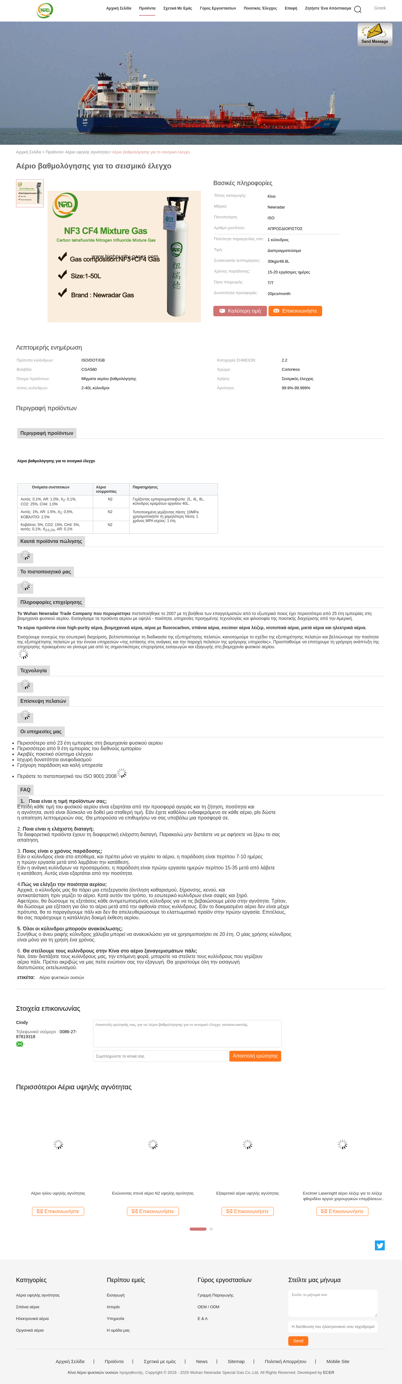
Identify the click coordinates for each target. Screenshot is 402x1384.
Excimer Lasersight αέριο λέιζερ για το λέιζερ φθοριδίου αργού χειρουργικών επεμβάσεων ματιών (342, 1196)
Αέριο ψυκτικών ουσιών (61, 977)
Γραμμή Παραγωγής (215, 1295)
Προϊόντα (147, 8)
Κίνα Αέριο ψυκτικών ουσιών (93, 1372)
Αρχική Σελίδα (118, 8)
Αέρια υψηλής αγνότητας (38, 1295)
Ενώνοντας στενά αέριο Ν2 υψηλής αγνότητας (153, 1193)
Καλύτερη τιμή (240, 311)
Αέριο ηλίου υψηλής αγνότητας (58, 1193)
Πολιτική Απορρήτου (285, 1361)
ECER (328, 1372)
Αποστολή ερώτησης (255, 1055)
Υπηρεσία (115, 1318)
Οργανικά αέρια (30, 1330)
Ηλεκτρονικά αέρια (32, 1318)
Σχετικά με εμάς (177, 8)
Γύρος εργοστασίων (218, 8)
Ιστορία (113, 1307)
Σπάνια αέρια (27, 1307)
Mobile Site (337, 1361)
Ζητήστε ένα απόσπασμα (328, 8)
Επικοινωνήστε (295, 311)
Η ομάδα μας (118, 1330)
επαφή (291, 8)
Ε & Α (203, 1318)
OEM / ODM (208, 1307)
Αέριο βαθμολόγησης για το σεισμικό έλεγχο (151, 152)
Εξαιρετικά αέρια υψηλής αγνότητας (247, 1193)
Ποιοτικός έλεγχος (260, 8)
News (202, 1361)
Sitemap (236, 1361)
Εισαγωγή (115, 1295)
